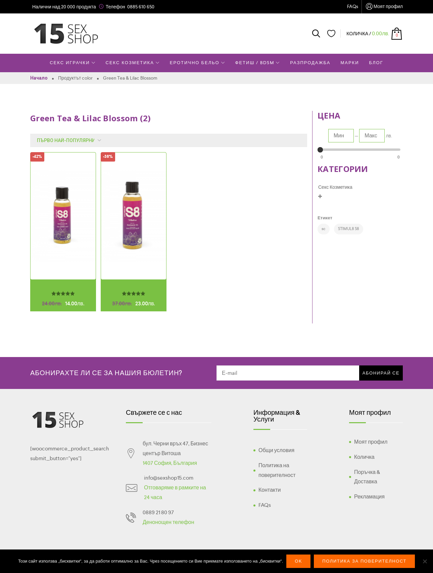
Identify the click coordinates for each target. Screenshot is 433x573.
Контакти (269, 489)
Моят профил (384, 7)
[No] (424, 561)
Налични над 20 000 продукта (64, 7)
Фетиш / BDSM (257, 62)
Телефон (115, 7)
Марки (349, 62)
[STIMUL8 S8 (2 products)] (348, 229)
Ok (298, 561)
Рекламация (369, 496)
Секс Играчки (72, 62)
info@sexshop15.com (168, 477)
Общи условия (276, 450)
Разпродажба (310, 62)
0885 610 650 (140, 7)
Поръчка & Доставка (367, 477)
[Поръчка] (67, 140)
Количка (364, 456)
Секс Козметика (133, 62)
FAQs (352, 6)
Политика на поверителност (277, 470)
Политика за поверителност (364, 561)
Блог (376, 62)
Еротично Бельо (197, 62)
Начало (39, 78)
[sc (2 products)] (324, 229)
